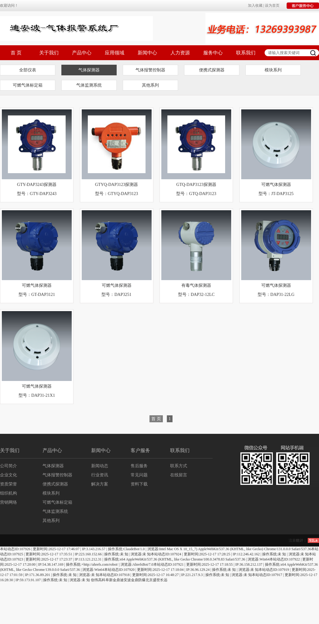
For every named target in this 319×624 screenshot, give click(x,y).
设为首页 (272, 5)
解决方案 (99, 484)
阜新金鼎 (112, 580)
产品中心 (81, 52)
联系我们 (246, 52)
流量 (292, 540)
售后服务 (139, 466)
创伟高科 (98, 580)
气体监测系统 (89, 85)
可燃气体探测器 (276, 184)
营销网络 (8, 502)
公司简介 (8, 466)
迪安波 (125, 580)
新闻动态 (99, 466)
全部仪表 (27, 70)
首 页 (16, 52)
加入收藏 (255, 5)
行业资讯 (99, 475)
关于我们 (49, 52)
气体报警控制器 (150, 70)
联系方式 (178, 466)
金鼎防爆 (138, 580)
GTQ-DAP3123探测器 (196, 184)
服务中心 (213, 52)
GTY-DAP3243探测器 (37, 184)
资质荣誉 (8, 484)
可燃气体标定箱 (28, 85)
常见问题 (139, 475)
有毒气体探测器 (196, 285)
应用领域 (114, 52)
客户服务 (140, 450)
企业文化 (8, 475)
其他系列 (150, 85)
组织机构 (8, 493)
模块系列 (273, 70)
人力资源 (180, 52)
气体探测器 (89, 70)
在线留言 (178, 475)
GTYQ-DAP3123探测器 (116, 184)
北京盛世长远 (156, 580)
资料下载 (139, 484)
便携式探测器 (212, 70)
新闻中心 (147, 52)
